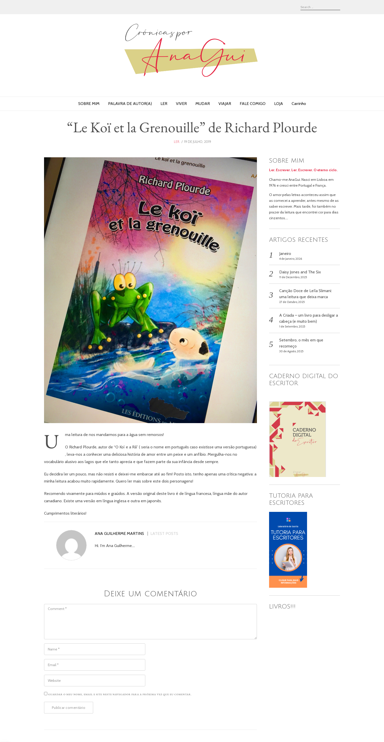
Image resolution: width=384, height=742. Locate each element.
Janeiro (285, 253)
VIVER (181, 103)
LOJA (278, 103)
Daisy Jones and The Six (300, 272)
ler (176, 142)
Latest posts (164, 534)
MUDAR (202, 103)
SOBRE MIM (88, 103)
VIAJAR (224, 103)
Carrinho (299, 103)
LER (163, 103)
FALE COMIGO (253, 103)
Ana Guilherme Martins (119, 534)
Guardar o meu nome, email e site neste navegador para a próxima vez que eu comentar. (120, 694)
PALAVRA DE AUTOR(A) (130, 103)
